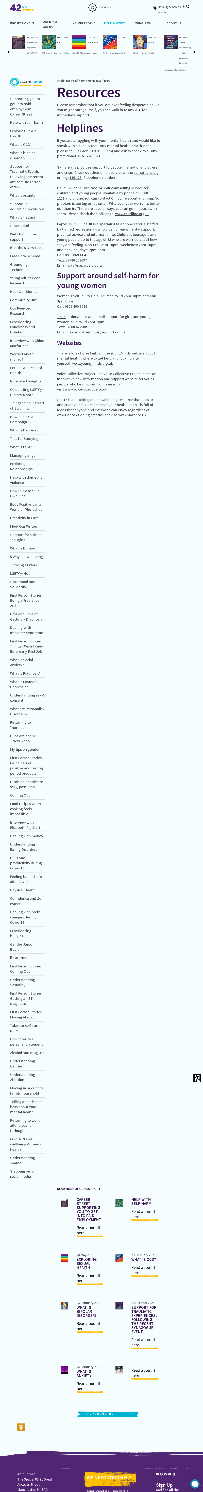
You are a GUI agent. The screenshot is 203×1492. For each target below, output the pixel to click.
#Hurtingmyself (56, 53)
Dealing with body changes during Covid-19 (25, 917)
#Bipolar (136, 53)
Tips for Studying (24, 438)
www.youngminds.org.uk (92, 363)
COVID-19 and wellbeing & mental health (26, 1144)
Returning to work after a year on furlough (25, 1125)
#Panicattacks (168, 70)
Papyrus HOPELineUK (75, 224)
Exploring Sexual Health (87, 1263)
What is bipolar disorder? (87, 1311)
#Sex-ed (94, 53)
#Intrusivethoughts (113, 53)
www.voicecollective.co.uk (86, 389)
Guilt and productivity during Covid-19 (26, 862)
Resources (18, 957)
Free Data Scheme (25, 256)
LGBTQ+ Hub (20, 573)
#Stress (176, 70)
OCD (104, 53)
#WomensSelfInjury (98, 81)
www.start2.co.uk (132, 415)
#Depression (144, 53)
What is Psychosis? (25, 673)
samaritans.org (146, 172)
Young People (84, 23)
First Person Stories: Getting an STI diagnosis (26, 998)
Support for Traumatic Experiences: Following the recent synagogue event (144, 1319)
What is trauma (22, 217)
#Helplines (64, 81)
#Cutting (66, 53)
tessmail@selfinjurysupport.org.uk (96, 332)
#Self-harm (46, 53)
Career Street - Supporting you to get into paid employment (89, 1209)
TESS (61, 316)
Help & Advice (115, 23)
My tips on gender (25, 749)
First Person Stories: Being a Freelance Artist (26, 600)
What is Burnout (23, 548)
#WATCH (25, 83)
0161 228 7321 (89, 156)
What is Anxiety (22, 195)
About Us (174, 23)
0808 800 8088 (76, 306)
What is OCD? (123, 37)
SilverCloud (19, 225)
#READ (37, 83)
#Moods (152, 53)
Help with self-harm (26, 122)
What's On (143, 23)
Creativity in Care (24, 517)
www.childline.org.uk (132, 213)
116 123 (76, 177)
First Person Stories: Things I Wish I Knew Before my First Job (27, 646)
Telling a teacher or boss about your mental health (26, 1106)
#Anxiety (124, 53)
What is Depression (26, 430)
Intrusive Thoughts (25, 381)
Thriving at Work (23, 565)
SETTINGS (99, 7)
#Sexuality (76, 53)
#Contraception (85, 53)
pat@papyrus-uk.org (85, 265)
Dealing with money (26, 836)
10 (109, 1414)
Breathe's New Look (26, 247)
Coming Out (20, 795)
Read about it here (88, 1230)
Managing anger (23, 455)
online (78, 198)
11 (116, 1414)
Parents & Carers (49, 24)
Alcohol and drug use (27, 1052)
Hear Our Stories (23, 291)
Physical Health (23, 890)
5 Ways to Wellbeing (26, 556)
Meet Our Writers (24, 526)
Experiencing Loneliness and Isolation (22, 326)
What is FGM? (21, 447)
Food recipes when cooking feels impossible (25, 808)
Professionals (22, 23)
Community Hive (24, 300)
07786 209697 (76, 260)
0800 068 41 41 (76, 255)
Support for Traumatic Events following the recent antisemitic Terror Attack (26, 176)
